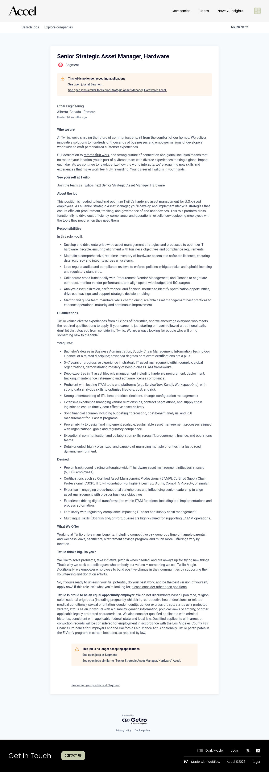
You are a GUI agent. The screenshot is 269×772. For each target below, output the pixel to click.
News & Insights (230, 10)
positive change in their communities (152, 569)
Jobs (235, 750)
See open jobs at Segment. (85, 84)
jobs (31, 27)
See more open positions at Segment (95, 685)
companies (60, 27)
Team (204, 10)
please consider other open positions (159, 587)
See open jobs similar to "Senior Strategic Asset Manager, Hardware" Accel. (117, 90)
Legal (256, 762)
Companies (180, 10)
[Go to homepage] (22, 11)
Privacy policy (123, 730)
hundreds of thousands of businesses (120, 142)
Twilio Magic (186, 565)
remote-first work (96, 155)
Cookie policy (142, 730)
